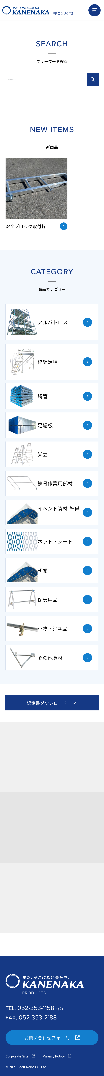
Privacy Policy (57, 1056)
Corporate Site (20, 1056)
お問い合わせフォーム (52, 1037)
